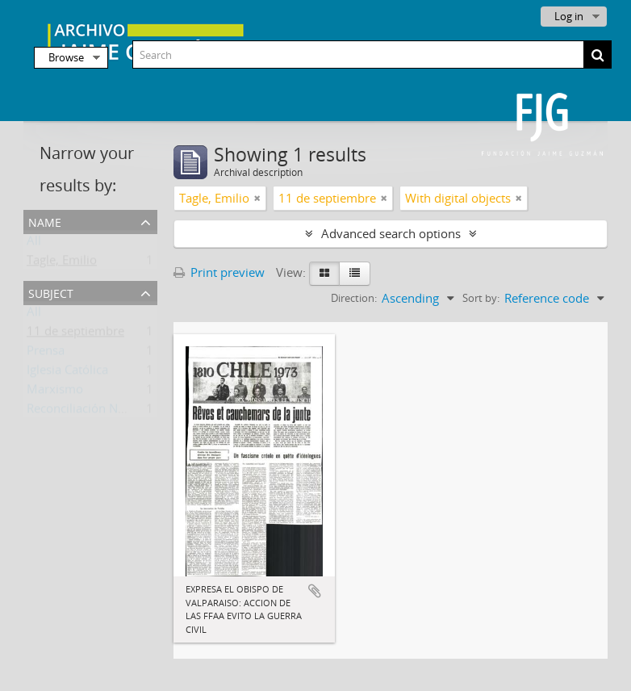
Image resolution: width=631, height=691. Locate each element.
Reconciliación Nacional (92, 412)
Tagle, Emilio (62, 263)
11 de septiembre (75, 334)
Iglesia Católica (67, 373)
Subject (50, 292)
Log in (568, 16)
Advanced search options (391, 233)
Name (44, 221)
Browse (66, 57)
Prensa (46, 354)
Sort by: (480, 298)
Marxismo (55, 392)
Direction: (354, 298)
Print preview (219, 272)
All (34, 244)
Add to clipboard (315, 591)
